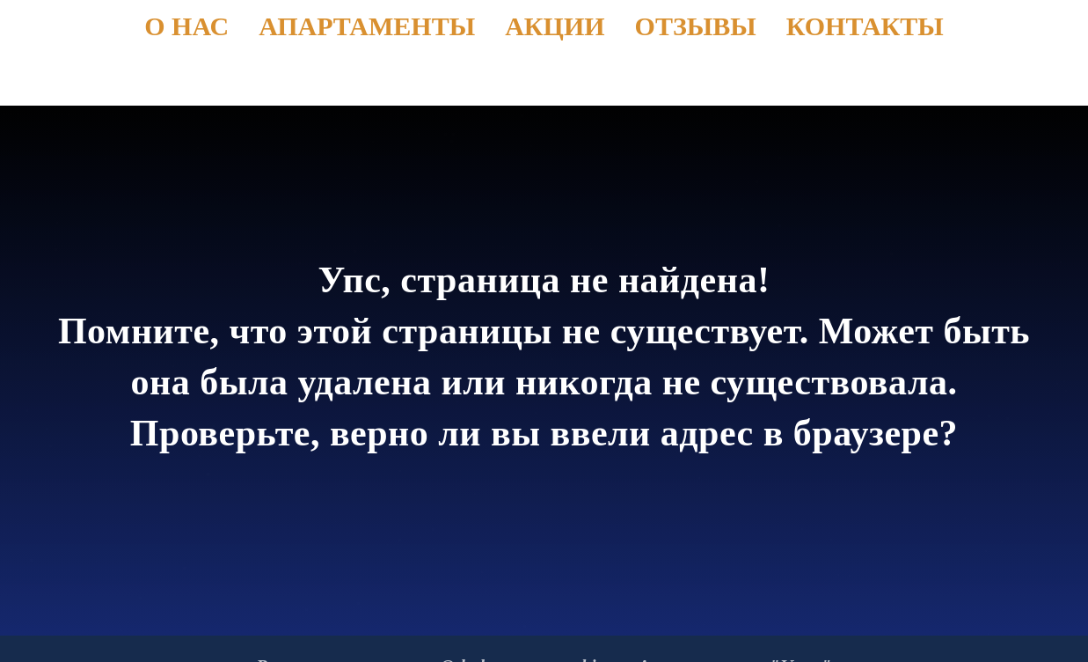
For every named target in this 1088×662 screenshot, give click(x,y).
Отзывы (695, 25)
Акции (554, 25)
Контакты (865, 25)
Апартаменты (367, 25)
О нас (186, 25)
